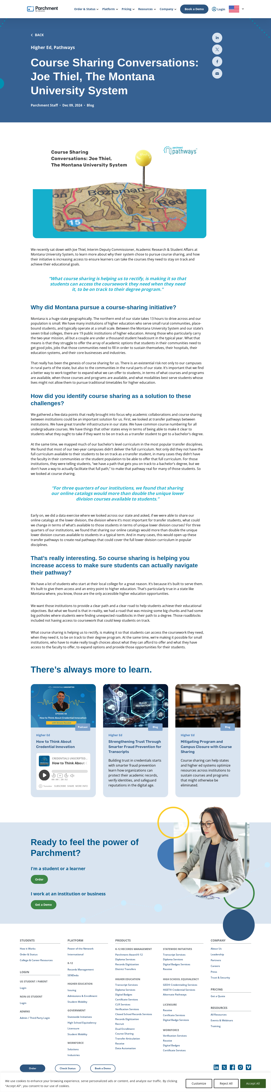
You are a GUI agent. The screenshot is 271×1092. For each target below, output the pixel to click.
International (75, 954)
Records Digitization (127, 964)
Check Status (68, 1068)
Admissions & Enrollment (82, 996)
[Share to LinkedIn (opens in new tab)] (217, 38)
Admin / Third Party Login (35, 1017)
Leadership (217, 954)
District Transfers (125, 969)
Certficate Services (174, 1015)
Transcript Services (126, 984)
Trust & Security (220, 977)
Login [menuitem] (218, 9)
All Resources (219, 1014)
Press (214, 971)
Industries (74, 1054)
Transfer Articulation (127, 1038)
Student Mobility (77, 1001)
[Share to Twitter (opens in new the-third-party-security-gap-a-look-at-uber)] (217, 49)
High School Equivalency (82, 1022)
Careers (215, 966)
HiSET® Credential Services (179, 989)
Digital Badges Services (176, 964)
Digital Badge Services (176, 1020)
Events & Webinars (222, 1020)
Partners (216, 960)
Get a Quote (218, 996)
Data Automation (125, 1048)
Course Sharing (124, 1033)
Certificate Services (126, 999)
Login (23, 987)
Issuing (72, 990)
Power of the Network (81, 948)
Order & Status (29, 954)
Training (216, 1026)
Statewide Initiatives (80, 1016)
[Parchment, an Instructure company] (42, 9)
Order (32, 1068)
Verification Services (127, 1009)
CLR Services (122, 1004)
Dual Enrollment (125, 1028)
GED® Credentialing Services (180, 984)
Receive (119, 1043)
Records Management (81, 969)
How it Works (28, 948)
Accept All (253, 1083)
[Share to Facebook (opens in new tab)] (217, 61)
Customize (199, 1083)
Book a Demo (194, 9)
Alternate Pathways (175, 994)
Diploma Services (125, 959)
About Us (216, 948)
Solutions (73, 1049)
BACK (37, 35)
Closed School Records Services (133, 1014)
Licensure (73, 1028)
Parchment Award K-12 (129, 954)
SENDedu (73, 975)
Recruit (119, 1023)
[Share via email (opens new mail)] (217, 73)
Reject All (226, 1083)
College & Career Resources (36, 960)
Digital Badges (123, 994)
